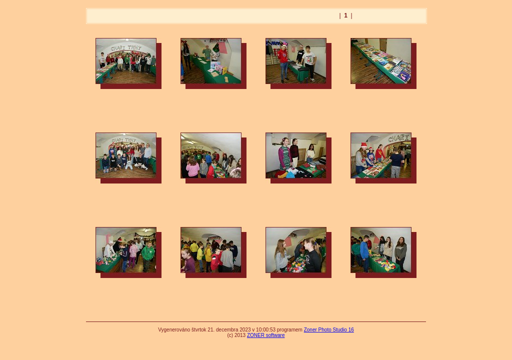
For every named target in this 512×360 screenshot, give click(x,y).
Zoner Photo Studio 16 (329, 329)
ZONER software (266, 335)
